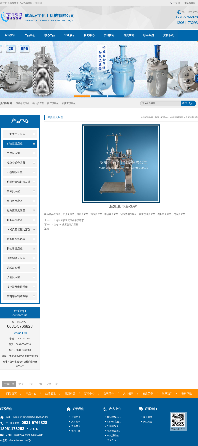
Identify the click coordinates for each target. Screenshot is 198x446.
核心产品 (49, 35)
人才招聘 (128, 393)
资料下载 (168, 35)
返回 (46, 228)
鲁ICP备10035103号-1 (20, 440)
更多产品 (111, 440)
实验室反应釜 (69, 103)
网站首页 (10, 35)
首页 (157, 117)
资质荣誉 (128, 35)
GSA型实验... (114, 417)
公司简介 (109, 35)
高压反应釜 (53, 103)
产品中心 (30, 35)
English (191, 2)
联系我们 (148, 35)
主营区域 (9, 384)
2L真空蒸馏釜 (192, 117)
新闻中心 (89, 35)
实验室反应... (114, 431)
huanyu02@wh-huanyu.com (23, 355)
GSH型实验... (114, 421)
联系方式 (147, 417)
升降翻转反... (114, 426)
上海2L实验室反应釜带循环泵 (69, 220)
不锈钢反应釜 (23, 103)
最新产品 (70, 393)
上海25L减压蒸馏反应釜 (66, 224)
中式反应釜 (113, 435)
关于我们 (74, 409)
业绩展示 (69, 35)
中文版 (176, 2)
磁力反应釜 (38, 103)
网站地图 (147, 421)
